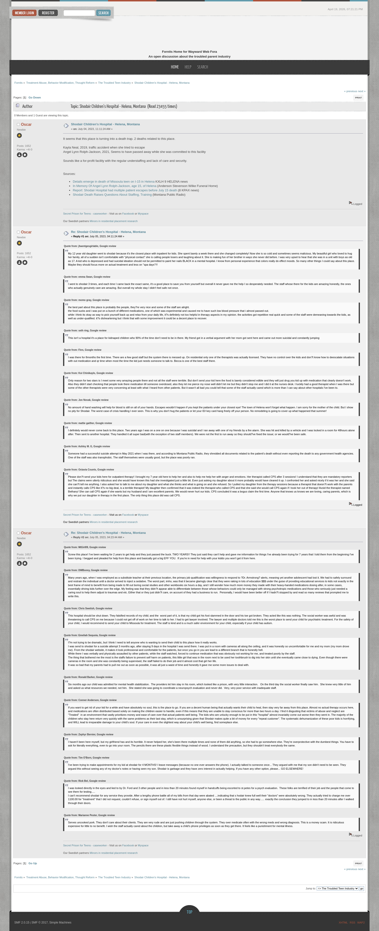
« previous (350, 91)
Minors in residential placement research (114, 221)
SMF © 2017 (39, 922)
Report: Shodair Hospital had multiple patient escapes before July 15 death (125, 190)
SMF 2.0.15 (21, 922)
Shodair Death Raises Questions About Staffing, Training (112, 194)
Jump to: (311, 888)
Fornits (189, 33)
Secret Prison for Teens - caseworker (85, 213)
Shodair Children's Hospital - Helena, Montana (105, 124)
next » (362, 91)
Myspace (143, 213)
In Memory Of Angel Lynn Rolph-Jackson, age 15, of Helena (114, 186)
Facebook (128, 213)
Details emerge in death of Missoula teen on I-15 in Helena (113, 181)
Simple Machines (60, 922)
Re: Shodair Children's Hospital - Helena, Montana (108, 232)
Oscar (26, 124)
